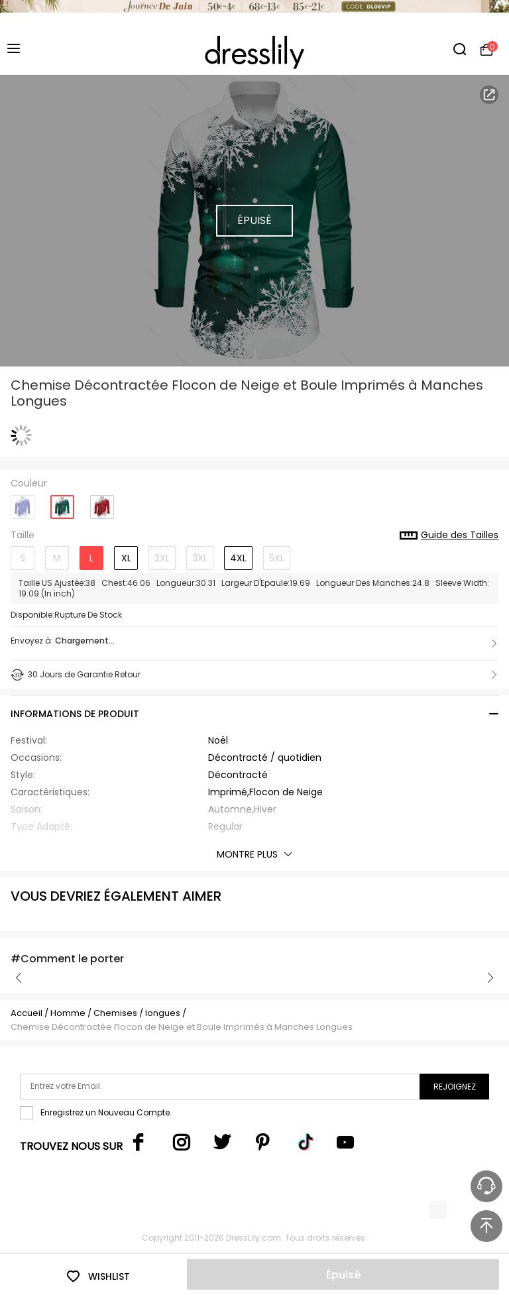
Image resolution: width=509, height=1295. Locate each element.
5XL (276, 558)
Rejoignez (454, 1086)
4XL (238, 558)
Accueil (26, 1013)
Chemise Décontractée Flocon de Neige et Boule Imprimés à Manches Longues (182, 1027)
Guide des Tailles (449, 535)
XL (126, 558)
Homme (67, 1013)
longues (162, 1013)
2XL (162, 558)
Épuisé (343, 1274)
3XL (199, 558)
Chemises (116, 1013)
